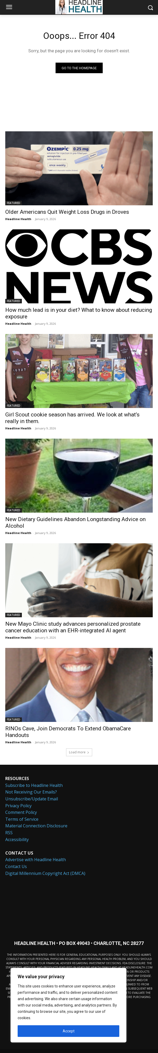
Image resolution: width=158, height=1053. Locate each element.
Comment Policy (21, 812)
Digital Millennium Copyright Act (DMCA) (45, 873)
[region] (68, 1005)
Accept (69, 1031)
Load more (79, 752)
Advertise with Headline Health (35, 859)
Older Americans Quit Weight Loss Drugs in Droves (67, 212)
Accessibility (17, 839)
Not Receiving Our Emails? (31, 792)
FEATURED (13, 203)
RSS (9, 833)
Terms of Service (21, 819)
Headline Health (18, 219)
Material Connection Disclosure (36, 826)
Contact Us (16, 866)
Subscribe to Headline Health (34, 785)
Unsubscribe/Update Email (31, 799)
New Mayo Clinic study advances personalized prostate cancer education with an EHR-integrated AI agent (73, 627)
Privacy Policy (18, 806)
